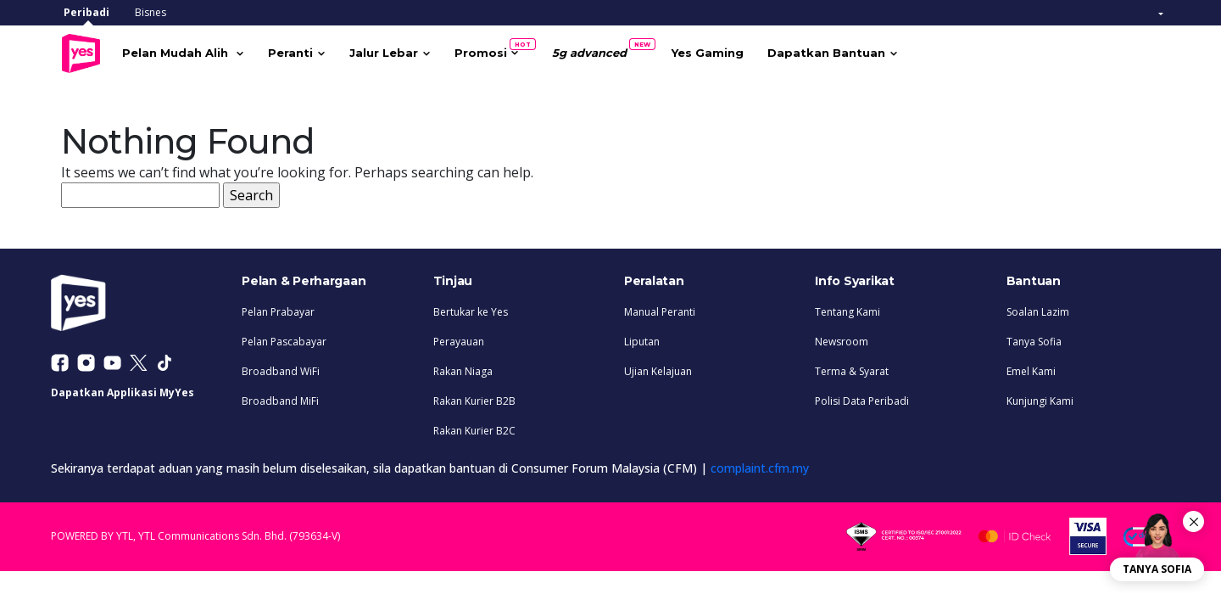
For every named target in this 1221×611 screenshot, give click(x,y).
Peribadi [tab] (86, 12)
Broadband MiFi (280, 397)
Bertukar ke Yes (470, 308)
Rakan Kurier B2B (474, 397)
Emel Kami (1031, 368)
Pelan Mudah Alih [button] (200, 51)
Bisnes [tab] (150, 12)
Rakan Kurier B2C (474, 427)
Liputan (642, 338)
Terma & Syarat (852, 368)
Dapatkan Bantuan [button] (850, 51)
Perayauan (458, 338)
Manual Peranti (659, 308)
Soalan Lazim (1037, 308)
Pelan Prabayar (278, 308)
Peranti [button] (314, 51)
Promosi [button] (510, 47)
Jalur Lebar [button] (407, 51)
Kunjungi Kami (1039, 397)
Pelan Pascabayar (284, 338)
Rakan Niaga (463, 368)
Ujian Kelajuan (658, 368)
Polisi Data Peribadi (862, 397)
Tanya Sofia (1034, 338)
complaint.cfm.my (760, 465)
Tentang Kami (847, 308)
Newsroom (841, 338)
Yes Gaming (731, 51)
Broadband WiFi (281, 368)
